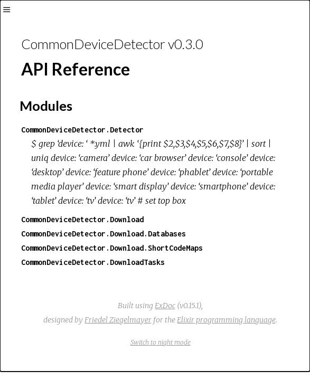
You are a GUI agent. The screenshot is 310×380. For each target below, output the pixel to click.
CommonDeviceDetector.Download (82, 219)
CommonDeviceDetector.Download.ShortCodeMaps (112, 247)
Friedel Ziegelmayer (118, 320)
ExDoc (165, 305)
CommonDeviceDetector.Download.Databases (103, 233)
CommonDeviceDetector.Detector (82, 129)
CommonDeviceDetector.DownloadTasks (93, 262)
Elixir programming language (226, 320)
